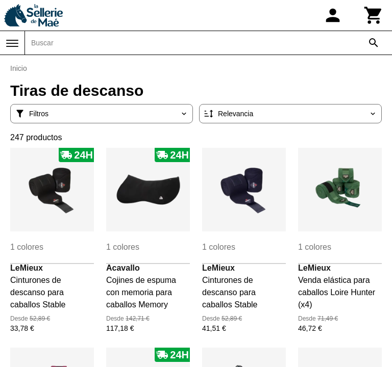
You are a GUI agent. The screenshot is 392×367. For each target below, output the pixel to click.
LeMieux (26, 268)
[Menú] (12, 43)
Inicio (18, 68)
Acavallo (123, 268)
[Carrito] (373, 15)
